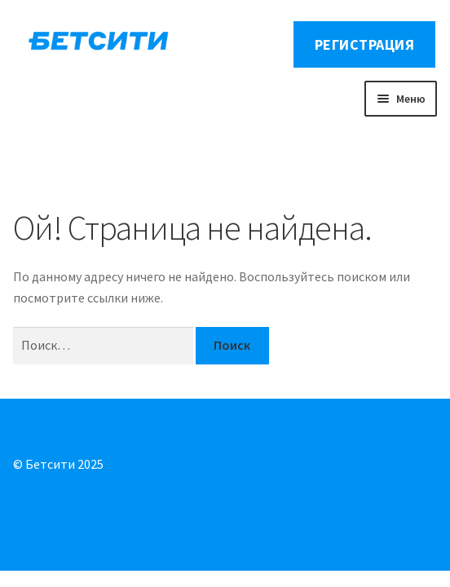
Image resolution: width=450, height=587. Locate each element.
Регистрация (365, 44)
